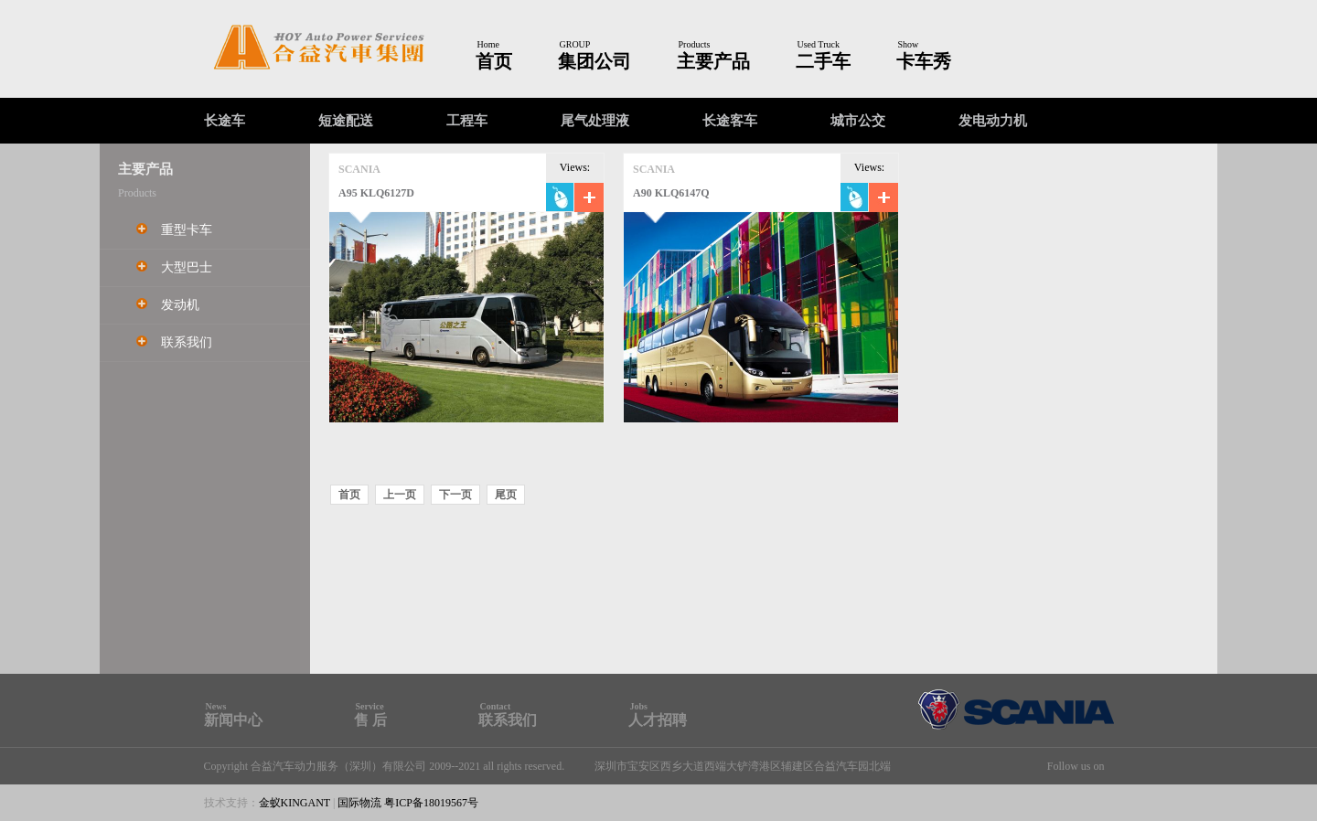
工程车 (466, 120)
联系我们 (507, 720)
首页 (494, 61)
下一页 (455, 494)
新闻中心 (233, 720)
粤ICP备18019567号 (431, 802)
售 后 (370, 720)
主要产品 (713, 61)
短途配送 (345, 120)
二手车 (823, 61)
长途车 (224, 120)
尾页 (506, 494)
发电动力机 (992, 120)
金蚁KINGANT (294, 802)
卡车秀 (923, 61)
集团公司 (594, 61)
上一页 (399, 494)
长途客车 (729, 120)
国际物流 (359, 802)
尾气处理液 (595, 120)
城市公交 (857, 120)
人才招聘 (657, 720)
